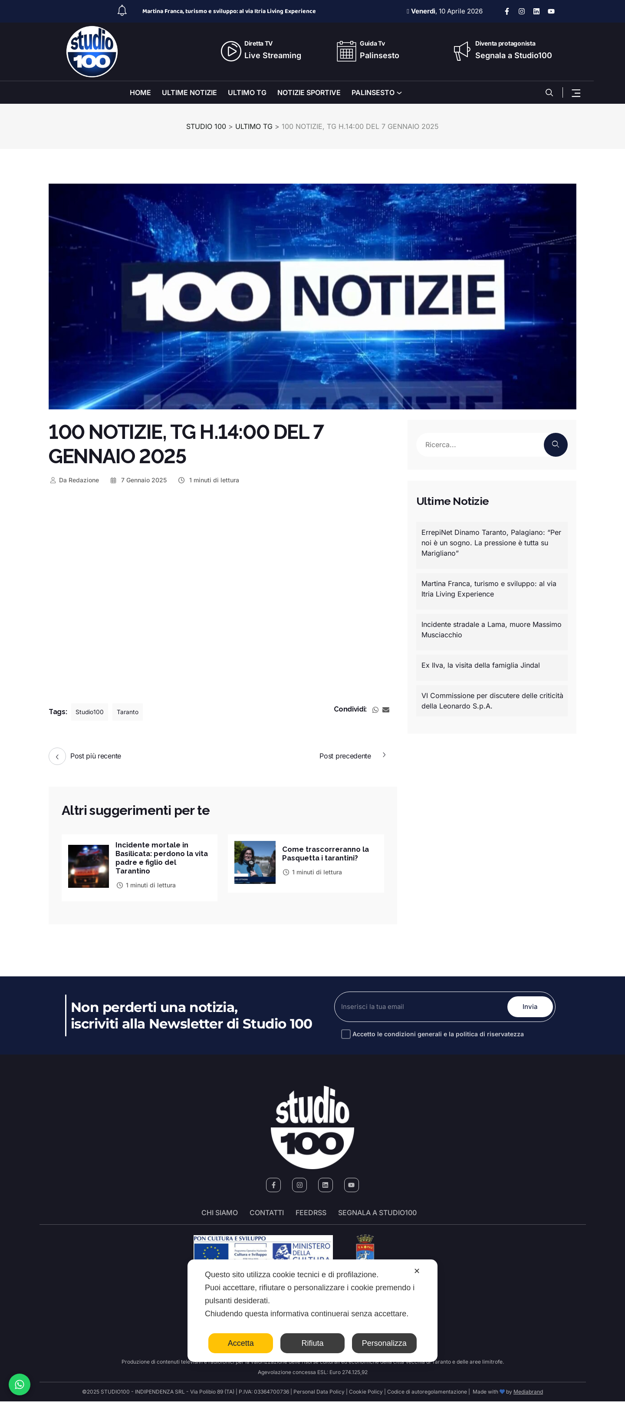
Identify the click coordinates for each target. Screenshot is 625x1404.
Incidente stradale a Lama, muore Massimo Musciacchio (491, 629)
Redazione (74, 480)
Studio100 (92, 712)
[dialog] (313, 1310)
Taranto (133, 712)
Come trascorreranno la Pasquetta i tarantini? (328, 852)
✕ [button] (417, 1271)
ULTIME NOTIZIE (189, 92)
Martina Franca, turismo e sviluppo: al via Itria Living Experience (229, 11)
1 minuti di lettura (208, 480)
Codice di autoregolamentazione (426, 1394)
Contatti (267, 1215)
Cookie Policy (366, 1394)
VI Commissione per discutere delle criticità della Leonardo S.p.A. (492, 700)
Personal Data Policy (319, 1394)
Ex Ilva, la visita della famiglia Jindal (480, 665)
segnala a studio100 (377, 1215)
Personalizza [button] (384, 1343)
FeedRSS (311, 1215)
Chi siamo (219, 1215)
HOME (140, 92)
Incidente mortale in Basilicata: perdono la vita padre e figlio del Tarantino (158, 858)
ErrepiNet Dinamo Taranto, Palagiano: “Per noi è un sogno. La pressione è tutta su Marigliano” (491, 542)
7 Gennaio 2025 (138, 480)
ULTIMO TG (247, 92)
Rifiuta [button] (312, 1343)
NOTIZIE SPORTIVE (309, 92)
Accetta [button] (241, 1343)
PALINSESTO (373, 92)
